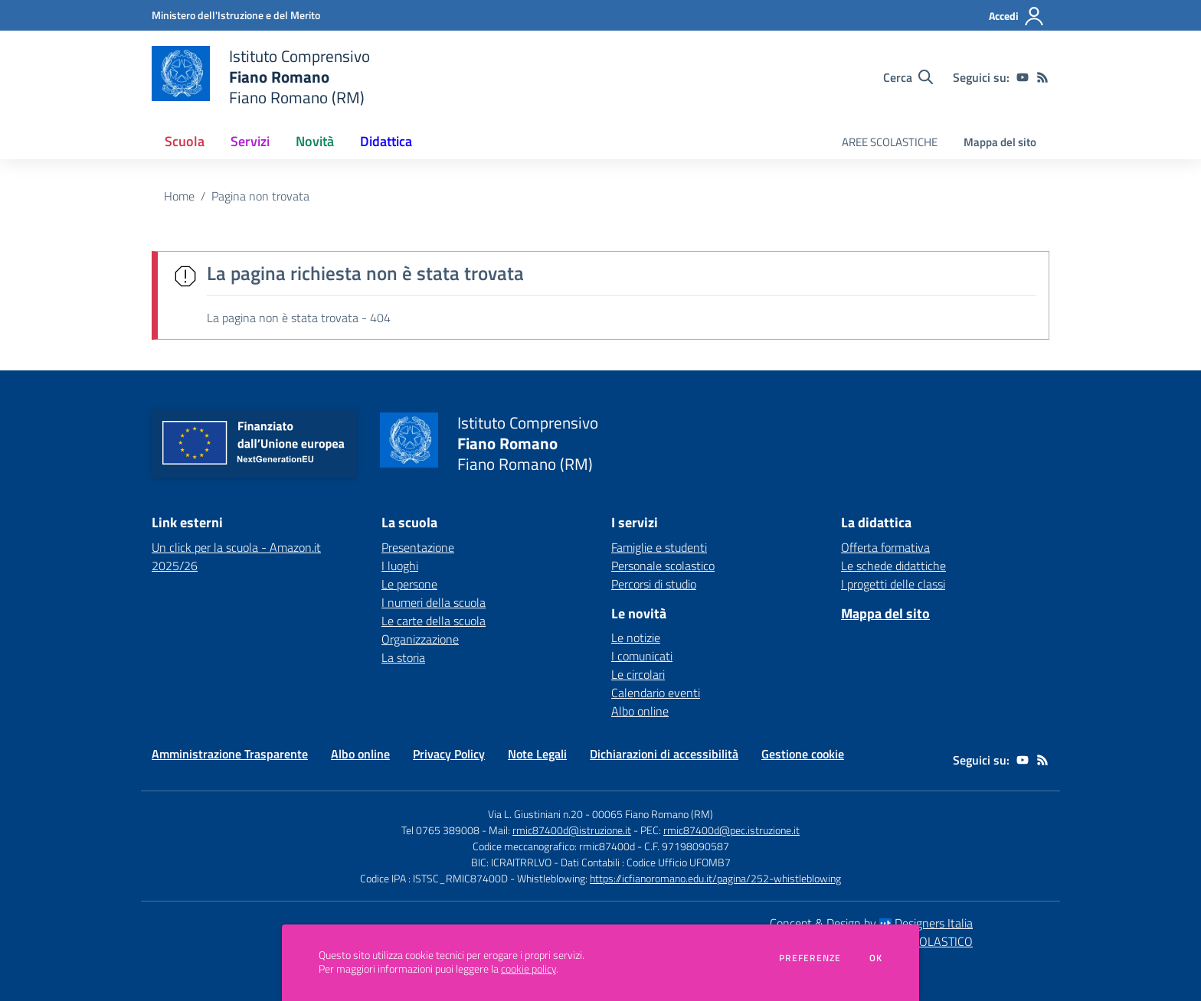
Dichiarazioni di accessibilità (664, 754)
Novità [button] (315, 141)
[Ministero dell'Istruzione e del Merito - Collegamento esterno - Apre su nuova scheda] (236, 15)
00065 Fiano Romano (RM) (652, 814)
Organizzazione (420, 639)
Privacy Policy (449, 754)
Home (179, 196)
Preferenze (810, 958)
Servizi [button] (250, 141)
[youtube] (1022, 77)
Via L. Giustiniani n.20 (535, 814)
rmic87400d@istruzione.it (571, 830)
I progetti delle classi (893, 584)
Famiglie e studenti (659, 547)
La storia (403, 657)
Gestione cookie (802, 754)
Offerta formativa (885, 547)
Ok (876, 958)
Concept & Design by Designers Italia (871, 923)
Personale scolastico (663, 565)
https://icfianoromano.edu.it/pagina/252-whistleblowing (715, 878)
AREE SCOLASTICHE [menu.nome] (890, 142)
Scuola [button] (185, 141)
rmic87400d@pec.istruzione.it (731, 830)
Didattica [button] (386, 141)
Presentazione (417, 547)
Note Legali (537, 754)
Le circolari (638, 674)
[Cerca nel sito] (908, 77)
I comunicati (641, 656)
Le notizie (635, 637)
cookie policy (528, 968)
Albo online (640, 711)
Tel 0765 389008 (441, 830)
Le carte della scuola (433, 620)
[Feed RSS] (1042, 77)
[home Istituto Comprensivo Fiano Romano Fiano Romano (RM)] (261, 77)
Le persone (409, 584)
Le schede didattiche (893, 565)
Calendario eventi (655, 692)
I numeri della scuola (433, 602)
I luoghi (399, 565)
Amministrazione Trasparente (230, 754)
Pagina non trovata (260, 196)
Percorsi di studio (653, 584)
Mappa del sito (1000, 142)
